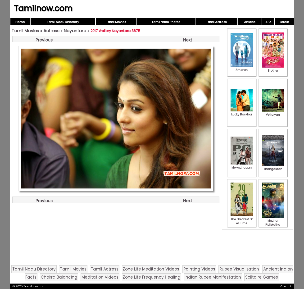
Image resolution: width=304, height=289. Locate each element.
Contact (285, 286)
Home (20, 22)
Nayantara (75, 31)
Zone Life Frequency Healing (151, 277)
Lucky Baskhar (242, 112)
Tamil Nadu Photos (166, 22)
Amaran (242, 68)
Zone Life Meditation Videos (151, 269)
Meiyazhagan (242, 165)
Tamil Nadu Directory (63, 22)
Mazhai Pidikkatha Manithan (273, 223)
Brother (273, 68)
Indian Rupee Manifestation (213, 277)
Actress (51, 31)
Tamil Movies (116, 22)
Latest (284, 22)
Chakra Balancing (59, 277)
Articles (249, 22)
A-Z (268, 22)
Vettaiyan (273, 113)
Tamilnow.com (43, 8)
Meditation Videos (100, 277)
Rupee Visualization (239, 269)
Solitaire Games (261, 277)
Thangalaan (273, 167)
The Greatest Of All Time (242, 219)
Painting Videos (199, 269)
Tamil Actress (216, 22)
